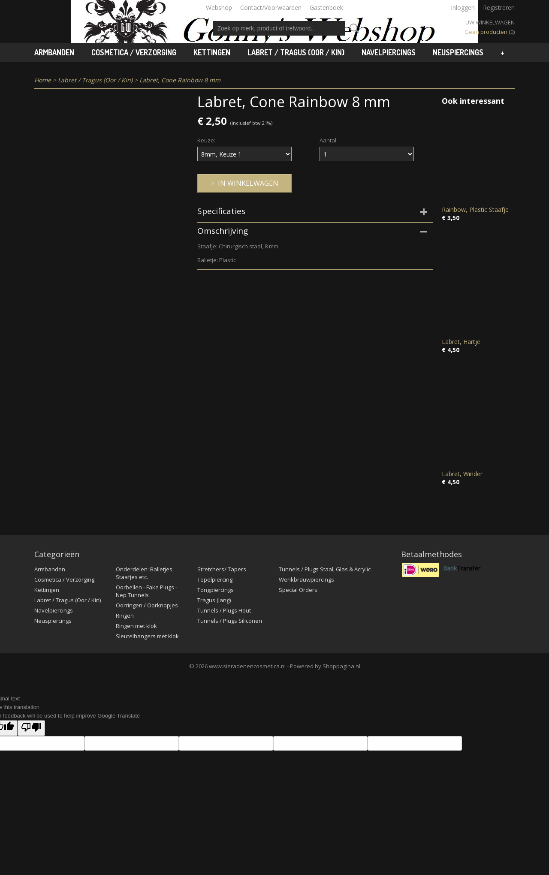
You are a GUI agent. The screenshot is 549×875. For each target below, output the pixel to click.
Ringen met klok (136, 626)
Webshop (219, 7)
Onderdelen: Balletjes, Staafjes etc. (145, 573)
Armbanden (54, 52)
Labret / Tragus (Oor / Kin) (295, 52)
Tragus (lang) (214, 600)
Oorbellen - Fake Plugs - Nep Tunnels (146, 591)
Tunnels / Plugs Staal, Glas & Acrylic (325, 569)
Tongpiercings (215, 590)
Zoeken (352, 28)
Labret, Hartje (461, 342)
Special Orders (298, 590)
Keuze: (206, 140)
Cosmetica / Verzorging (133, 52)
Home (42, 80)
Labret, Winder (462, 474)
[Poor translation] (31, 728)
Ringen (125, 615)
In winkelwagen (248, 183)
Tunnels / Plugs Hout (224, 610)
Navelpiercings (389, 52)
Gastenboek (326, 7)
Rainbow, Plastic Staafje (475, 209)
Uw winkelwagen (490, 22)
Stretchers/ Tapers (221, 569)
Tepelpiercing (214, 579)
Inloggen (463, 7)
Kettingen (211, 52)
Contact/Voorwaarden (271, 7)
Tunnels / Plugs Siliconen (229, 621)
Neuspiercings (458, 52)
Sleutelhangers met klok (147, 636)
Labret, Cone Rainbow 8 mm (179, 80)
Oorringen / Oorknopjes (147, 605)
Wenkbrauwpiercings (306, 579)
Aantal (328, 140)
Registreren (499, 7)
